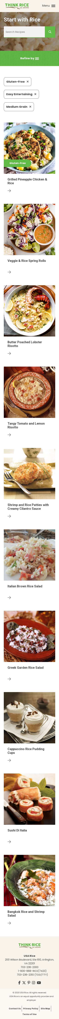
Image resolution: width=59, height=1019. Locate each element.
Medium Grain (18, 107)
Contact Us (15, 1008)
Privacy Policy (30, 1008)
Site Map (45, 1008)
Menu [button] (48, 6)
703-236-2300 (29, 967)
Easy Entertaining (21, 94)
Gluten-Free (17, 82)
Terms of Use (29, 1014)
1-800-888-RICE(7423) (32, 971)
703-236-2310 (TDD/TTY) (32, 975)
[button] (29, 58)
